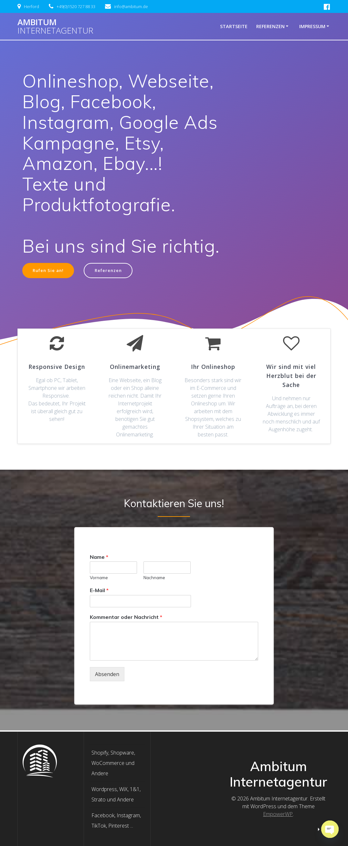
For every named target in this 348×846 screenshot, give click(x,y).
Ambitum (55, 26)
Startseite (234, 26)
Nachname (154, 578)
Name (99, 557)
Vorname (99, 578)
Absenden (107, 675)
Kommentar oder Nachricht (126, 618)
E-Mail (99, 591)
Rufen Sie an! (50, 271)
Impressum (312, 26)
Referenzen (270, 26)
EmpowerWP (278, 814)
